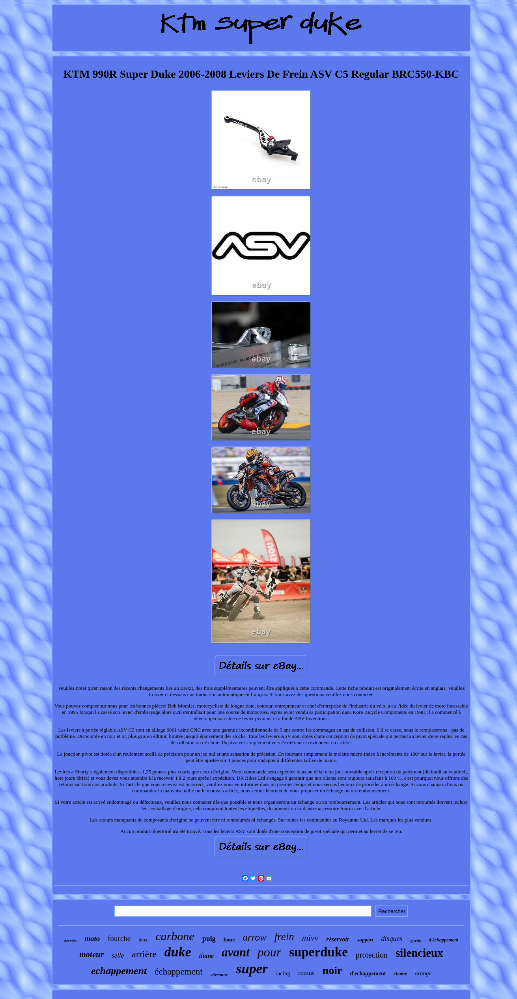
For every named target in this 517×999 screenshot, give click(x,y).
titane (206, 955)
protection (372, 954)
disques (391, 939)
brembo (70, 941)
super (252, 969)
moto (92, 938)
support (365, 940)
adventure (219, 974)
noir (332, 970)
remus (306, 973)
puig (209, 939)
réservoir (337, 939)
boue (229, 940)
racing (283, 973)
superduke (318, 952)
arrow (255, 937)
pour (269, 952)
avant (236, 952)
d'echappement (368, 974)
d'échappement (443, 940)
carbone (174, 936)
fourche (119, 938)
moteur (91, 954)
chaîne (400, 974)
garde (415, 940)
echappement (119, 971)
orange (423, 973)
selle (118, 955)
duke (177, 952)
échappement (178, 972)
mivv (310, 938)
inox (142, 940)
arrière (144, 954)
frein (284, 937)
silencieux (419, 953)
